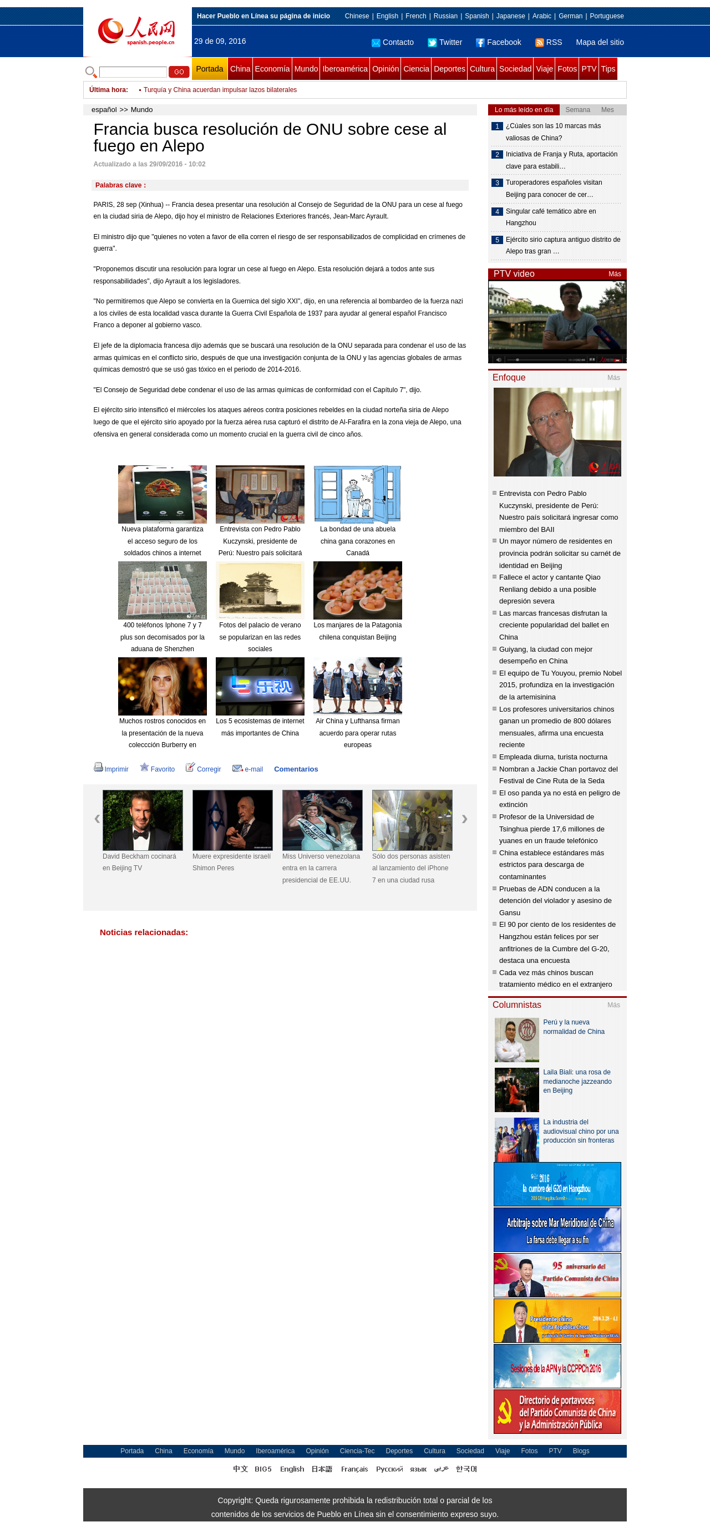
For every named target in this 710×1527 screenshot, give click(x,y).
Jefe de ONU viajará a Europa (188, 84)
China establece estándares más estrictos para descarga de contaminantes (551, 865)
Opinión (385, 68)
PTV (588, 68)
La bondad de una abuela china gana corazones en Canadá (357, 541)
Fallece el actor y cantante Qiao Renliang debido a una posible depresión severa (550, 589)
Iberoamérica (345, 68)
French (415, 16)
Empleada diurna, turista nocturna (553, 757)
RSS (548, 42)
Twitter (445, 42)
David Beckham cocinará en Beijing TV (139, 862)
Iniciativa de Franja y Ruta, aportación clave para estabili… (561, 160)
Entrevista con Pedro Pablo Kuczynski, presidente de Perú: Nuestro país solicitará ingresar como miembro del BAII (260, 553)
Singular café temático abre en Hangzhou (551, 217)
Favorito (157, 769)
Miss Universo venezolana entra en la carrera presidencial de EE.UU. (321, 868)
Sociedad (515, 68)
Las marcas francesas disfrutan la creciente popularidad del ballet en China (554, 625)
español (104, 109)
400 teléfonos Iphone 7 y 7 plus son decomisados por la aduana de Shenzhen (162, 637)
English (387, 16)
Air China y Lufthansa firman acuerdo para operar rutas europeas (357, 733)
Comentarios (296, 769)
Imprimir (111, 769)
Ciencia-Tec (357, 1451)
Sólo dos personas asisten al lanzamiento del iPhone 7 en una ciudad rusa (411, 868)
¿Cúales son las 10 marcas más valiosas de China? (553, 132)
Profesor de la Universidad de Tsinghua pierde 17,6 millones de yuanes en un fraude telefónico (552, 829)
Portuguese (607, 16)
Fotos (567, 68)
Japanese (510, 16)
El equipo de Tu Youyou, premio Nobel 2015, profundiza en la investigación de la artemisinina (560, 685)
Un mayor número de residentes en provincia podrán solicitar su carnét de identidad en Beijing (560, 553)
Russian (446, 16)
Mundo (306, 68)
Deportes (449, 68)
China (240, 68)
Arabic (541, 16)
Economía (272, 68)
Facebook (498, 42)
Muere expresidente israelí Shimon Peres (231, 862)
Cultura (482, 68)
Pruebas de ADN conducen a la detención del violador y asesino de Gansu (555, 901)
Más (614, 274)
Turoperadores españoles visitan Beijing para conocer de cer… (554, 189)
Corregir (203, 769)
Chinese (357, 16)
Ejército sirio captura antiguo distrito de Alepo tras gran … (563, 246)
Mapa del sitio (600, 42)
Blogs (581, 1451)
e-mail (247, 769)
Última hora (107, 90)
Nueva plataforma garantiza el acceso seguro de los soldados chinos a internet (162, 541)
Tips (608, 68)
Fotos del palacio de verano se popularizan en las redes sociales (260, 637)
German (570, 16)
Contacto (393, 42)
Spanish (477, 16)
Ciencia (416, 68)
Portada (209, 68)
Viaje (544, 68)
